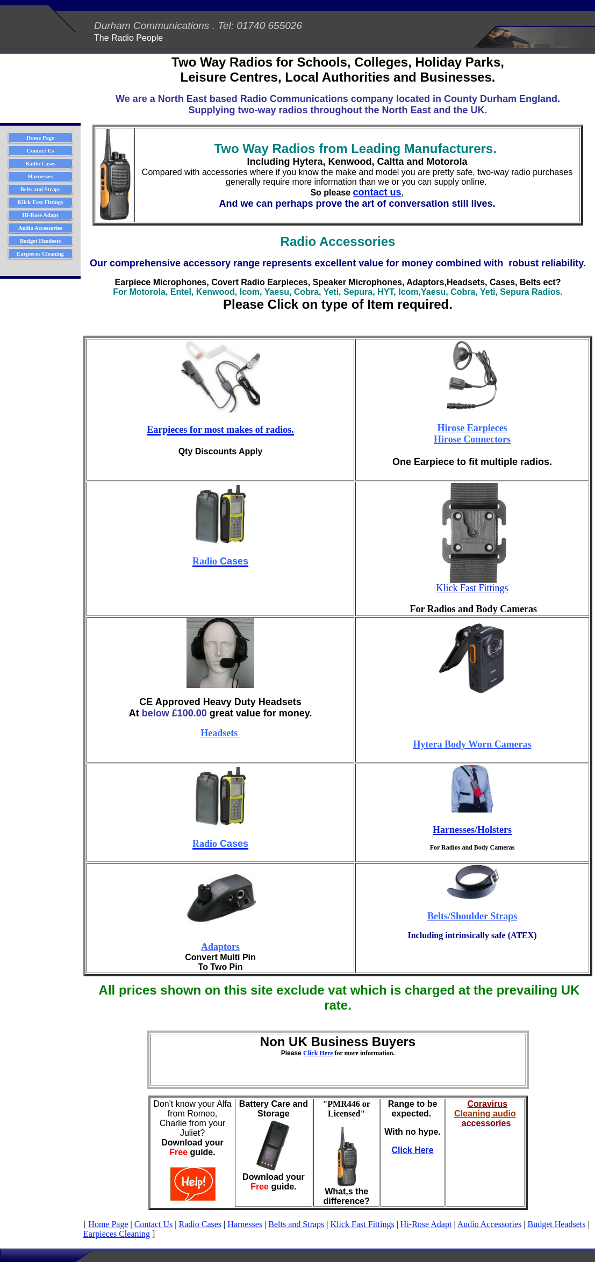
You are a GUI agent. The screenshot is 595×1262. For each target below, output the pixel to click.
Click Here (318, 1053)
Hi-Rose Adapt (426, 1224)
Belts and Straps (296, 1224)
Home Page (108, 1224)
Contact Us (153, 1224)
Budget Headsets (556, 1224)
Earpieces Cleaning (116, 1233)
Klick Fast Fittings (472, 588)
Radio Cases (199, 1224)
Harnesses (244, 1224)
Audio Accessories (489, 1224)
